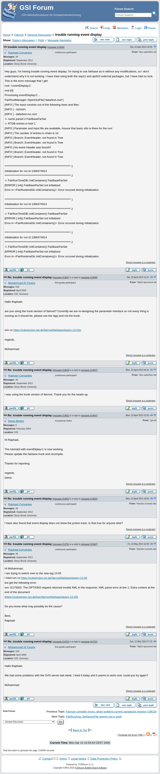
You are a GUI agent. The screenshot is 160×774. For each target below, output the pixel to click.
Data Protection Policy (104, 758)
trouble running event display (27, 47)
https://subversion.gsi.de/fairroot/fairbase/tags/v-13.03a (47, 330)
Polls (41, 40)
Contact (47, 758)
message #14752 (61, 642)
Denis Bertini (16, 421)
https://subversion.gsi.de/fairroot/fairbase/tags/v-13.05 (54, 577)
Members (120, 28)
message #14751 (61, 544)
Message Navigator (59, 40)
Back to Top (80, 730)
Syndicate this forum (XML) (131, 735)
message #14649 (61, 370)
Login (136, 28)
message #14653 (61, 499)
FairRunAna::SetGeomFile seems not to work (94, 716)
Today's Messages (23, 40)
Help (105, 28)
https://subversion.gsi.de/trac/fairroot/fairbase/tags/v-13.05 (41, 596)
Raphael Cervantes (20, 52)
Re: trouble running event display (30, 277)
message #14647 (61, 277)
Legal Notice (78, 758)
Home (150, 28)
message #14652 (61, 415)
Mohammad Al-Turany (21, 282)
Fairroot (19, 34)
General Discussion (39, 34)
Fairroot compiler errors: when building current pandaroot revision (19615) (111, 711)
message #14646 (56, 47)
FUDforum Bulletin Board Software (91, 768)
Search (91, 28)
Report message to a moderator (140, 262)
